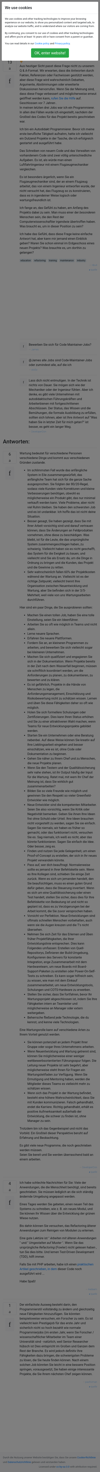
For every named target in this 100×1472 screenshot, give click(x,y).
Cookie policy (42, 43)
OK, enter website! (49, 53)
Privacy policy (62, 43)
